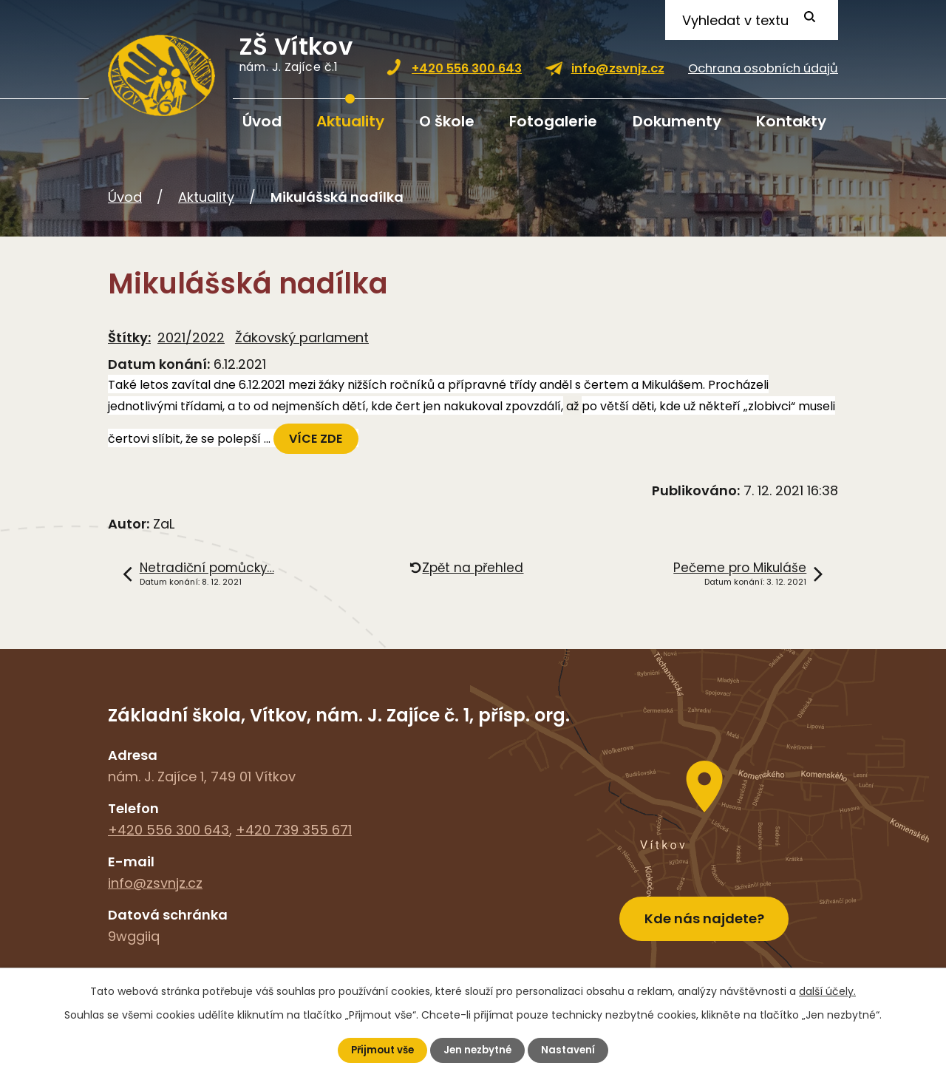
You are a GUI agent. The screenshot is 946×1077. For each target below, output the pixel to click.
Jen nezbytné (479, 1049)
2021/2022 (191, 337)
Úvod (262, 121)
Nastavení (572, 1049)
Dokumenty (677, 121)
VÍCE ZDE (317, 438)
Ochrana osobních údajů (763, 68)
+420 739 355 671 (294, 830)
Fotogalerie (553, 121)
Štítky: (129, 337)
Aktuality (350, 121)
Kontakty (791, 121)
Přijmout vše (379, 1049)
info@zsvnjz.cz (617, 68)
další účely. (827, 990)
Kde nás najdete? (704, 912)
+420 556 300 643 (467, 68)
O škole (446, 121)
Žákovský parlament (302, 337)
